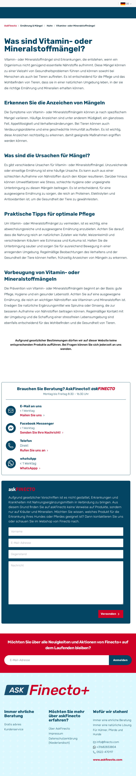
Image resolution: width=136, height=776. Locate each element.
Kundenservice (13, 729)
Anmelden (120, 660)
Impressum (56, 733)
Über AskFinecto (59, 728)
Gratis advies (12, 724)
